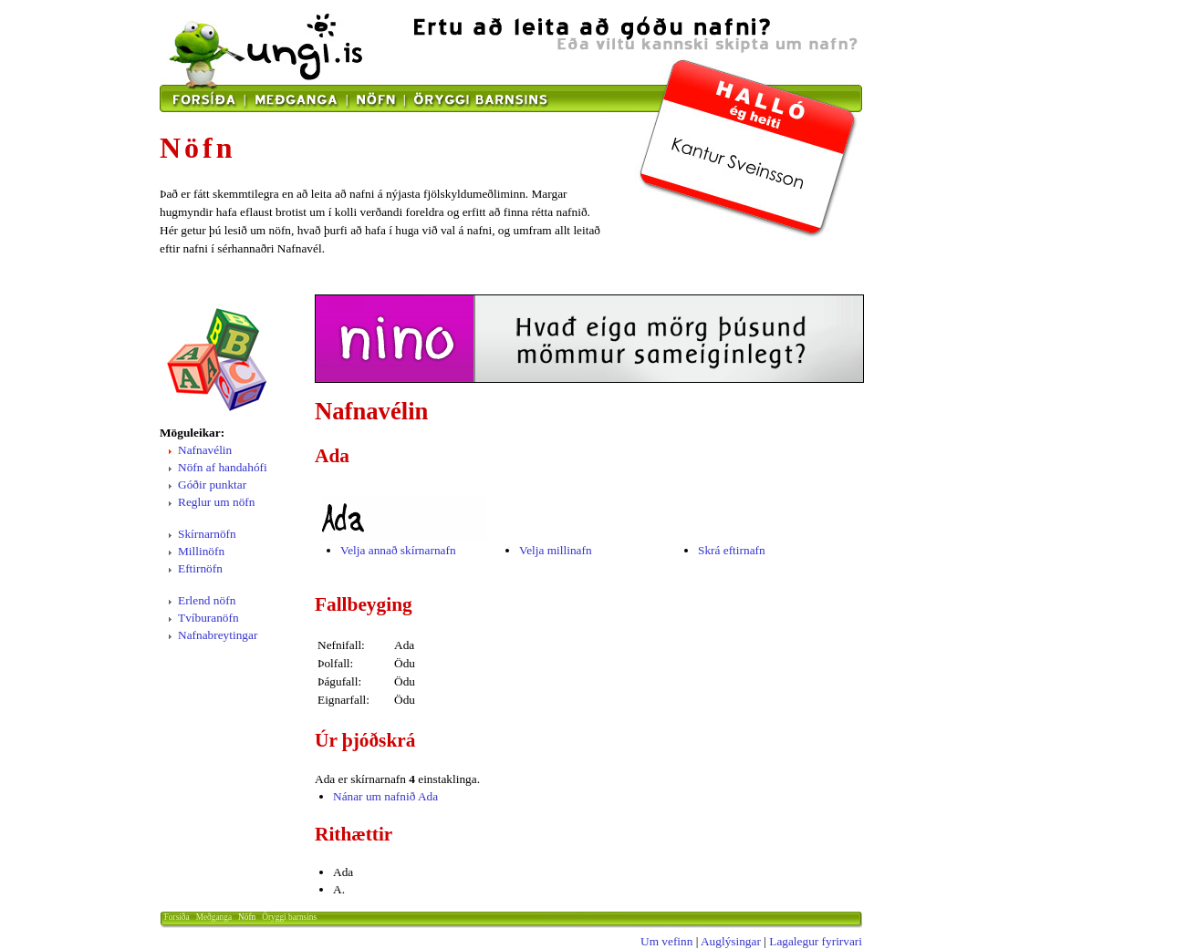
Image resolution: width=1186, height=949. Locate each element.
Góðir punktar (212, 484)
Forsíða (177, 917)
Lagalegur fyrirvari (815, 941)
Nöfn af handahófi (222, 467)
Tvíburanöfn (208, 617)
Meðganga (214, 917)
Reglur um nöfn (216, 502)
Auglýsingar (731, 941)
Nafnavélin (205, 450)
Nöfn (246, 917)
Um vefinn (666, 941)
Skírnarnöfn (207, 534)
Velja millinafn (555, 550)
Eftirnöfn (200, 568)
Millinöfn (201, 551)
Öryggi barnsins (289, 917)
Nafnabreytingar (217, 635)
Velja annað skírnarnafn (398, 550)
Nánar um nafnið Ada (385, 796)
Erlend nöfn (206, 600)
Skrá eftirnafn (731, 550)
